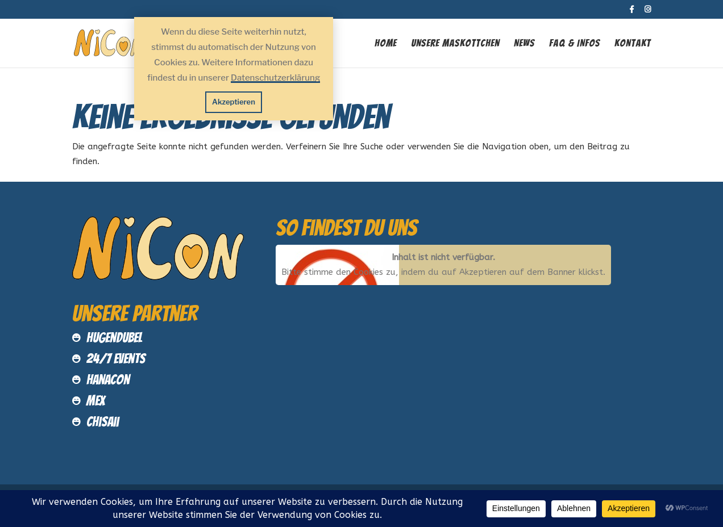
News (524, 43)
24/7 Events (116, 359)
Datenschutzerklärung (275, 78)
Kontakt (632, 43)
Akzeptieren (233, 101)
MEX (95, 401)
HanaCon (108, 380)
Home (386, 43)
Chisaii (102, 422)
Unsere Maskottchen (455, 43)
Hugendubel (114, 338)
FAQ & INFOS (574, 43)
